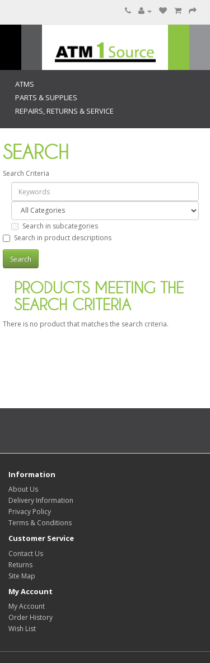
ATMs (24, 84)
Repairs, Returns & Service (64, 111)
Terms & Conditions (40, 522)
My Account (26, 606)
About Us (23, 489)
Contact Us (25, 553)
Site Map (21, 576)
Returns (20, 564)
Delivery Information (40, 500)
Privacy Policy (29, 511)
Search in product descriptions (57, 237)
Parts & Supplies (46, 97)
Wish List (22, 628)
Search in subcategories (54, 226)
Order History (30, 617)
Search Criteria (26, 173)
